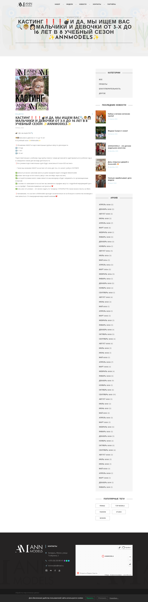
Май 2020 (103, 469)
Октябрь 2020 (105, 445)
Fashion (103, 512)
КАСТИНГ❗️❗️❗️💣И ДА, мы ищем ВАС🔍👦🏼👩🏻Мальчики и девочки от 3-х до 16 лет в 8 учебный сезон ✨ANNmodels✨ (53, 121)
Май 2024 (103, 260)
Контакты (97, 4)
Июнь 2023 (104, 302)
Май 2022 (103, 357)
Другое (21, 114)
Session (103, 518)
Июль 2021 (103, 404)
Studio (119, 512)
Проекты (103, 84)
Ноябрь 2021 (104, 385)
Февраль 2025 (105, 232)
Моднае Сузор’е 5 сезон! (118, 131)
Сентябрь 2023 (106, 293)
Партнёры (112, 4)
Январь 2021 (104, 432)
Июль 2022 (104, 348)
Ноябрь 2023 (105, 288)
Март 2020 (103, 478)
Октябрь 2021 (105, 390)
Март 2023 (103, 316)
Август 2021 (104, 399)
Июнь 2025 (104, 218)
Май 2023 (103, 306)
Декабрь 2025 (105, 209)
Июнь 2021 (104, 408)
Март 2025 (103, 228)
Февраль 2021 (105, 427)
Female (102, 506)
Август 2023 (104, 297)
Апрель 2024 (104, 265)
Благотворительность (110, 89)
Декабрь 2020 (105, 436)
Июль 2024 (104, 256)
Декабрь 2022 (105, 330)
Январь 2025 (104, 237)
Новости (82, 4)
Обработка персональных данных (27, 593)
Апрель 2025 (104, 223)
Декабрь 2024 (105, 242)
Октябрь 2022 (105, 334)
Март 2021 (103, 422)
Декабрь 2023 (105, 283)
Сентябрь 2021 (105, 395)
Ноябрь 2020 (105, 441)
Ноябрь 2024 (105, 246)
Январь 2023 (104, 325)
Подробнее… (114, 598)
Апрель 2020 (105, 473)
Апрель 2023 (104, 311)
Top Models (120, 506)
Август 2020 (104, 455)
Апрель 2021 (104, 418)
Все (16, 114)
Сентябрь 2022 (106, 339)
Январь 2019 (104, 487)
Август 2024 (104, 251)
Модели (69, 4)
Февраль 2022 (105, 371)
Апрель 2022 (105, 362)
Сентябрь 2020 (106, 450)
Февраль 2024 (105, 274)
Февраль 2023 (105, 320)
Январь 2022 (105, 376)
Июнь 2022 (104, 353)
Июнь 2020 (104, 464)
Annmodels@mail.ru (56, 566)
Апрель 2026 (105, 205)
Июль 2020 (104, 459)
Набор (57, 4)
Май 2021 (103, 413)
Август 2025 (104, 214)
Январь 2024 (105, 279)
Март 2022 (103, 367)
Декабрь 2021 (105, 381)
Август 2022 (104, 344)
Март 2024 (103, 269)
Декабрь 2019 (105, 483)
